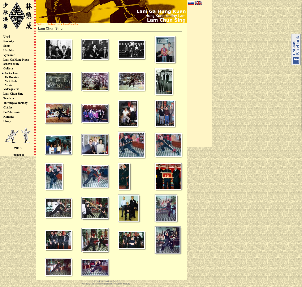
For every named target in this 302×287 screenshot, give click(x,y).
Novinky (8, 41)
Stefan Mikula (122, 283)
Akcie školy (11, 81)
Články (8, 107)
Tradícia (8, 98)
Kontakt (8, 116)
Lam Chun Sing (13, 93)
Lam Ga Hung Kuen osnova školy (16, 61)
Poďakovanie (11, 112)
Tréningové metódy (15, 102)
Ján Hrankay (12, 77)
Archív (8, 85)
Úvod (6, 36)
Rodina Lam (11, 73)
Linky (7, 121)
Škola (6, 45)
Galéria (8, 68)
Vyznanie (9, 55)
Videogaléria (11, 89)
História (8, 50)
